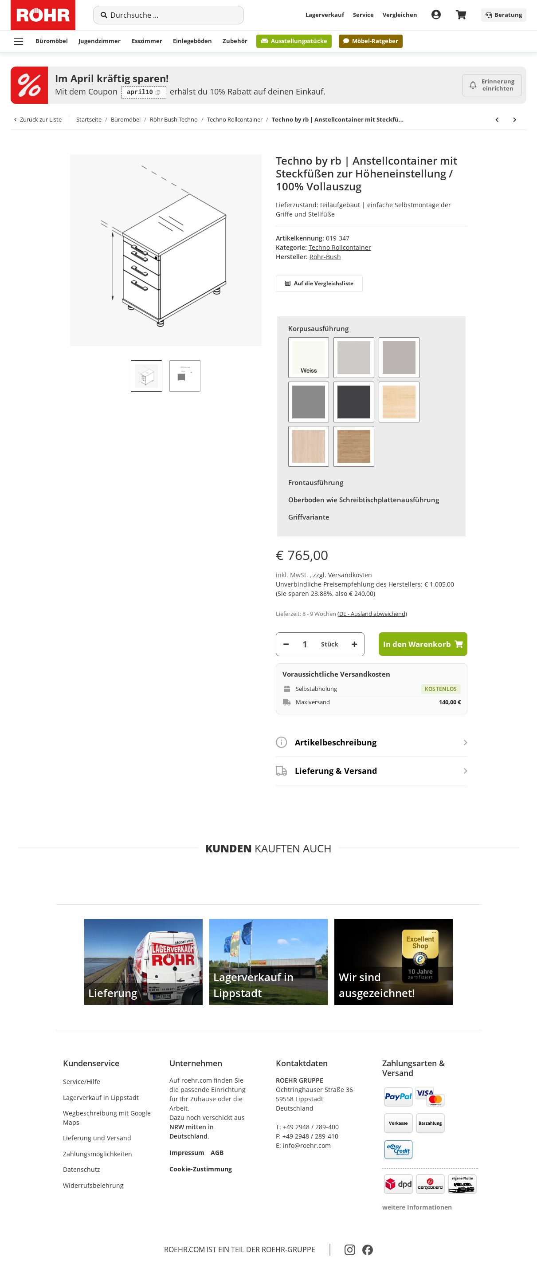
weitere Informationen (417, 1207)
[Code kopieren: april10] (143, 92)
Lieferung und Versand (97, 1138)
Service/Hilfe (81, 1081)
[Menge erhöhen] (354, 644)
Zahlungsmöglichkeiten (97, 1154)
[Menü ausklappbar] (19, 41)
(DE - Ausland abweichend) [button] (372, 614)
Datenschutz (81, 1169)
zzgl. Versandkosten (342, 575)
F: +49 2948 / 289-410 (307, 1136)
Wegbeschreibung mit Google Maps (107, 1118)
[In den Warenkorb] (70, 149)
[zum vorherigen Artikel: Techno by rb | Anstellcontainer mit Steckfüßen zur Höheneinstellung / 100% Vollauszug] (497, 120)
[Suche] (173, 15)
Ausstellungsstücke (294, 41)
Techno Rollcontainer (340, 247)
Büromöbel (51, 41)
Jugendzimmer (99, 41)
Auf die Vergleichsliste (319, 283)
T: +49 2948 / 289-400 (307, 1127)
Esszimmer (147, 41)
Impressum (186, 1152)
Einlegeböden (192, 41)
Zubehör (235, 41)
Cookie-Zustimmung (200, 1169)
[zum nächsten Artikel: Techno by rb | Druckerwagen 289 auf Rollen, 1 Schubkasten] (515, 120)
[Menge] (305, 644)
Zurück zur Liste (38, 119)
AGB (217, 1152)
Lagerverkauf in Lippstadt (101, 1097)
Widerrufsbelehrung (93, 1185)
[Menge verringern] (286, 644)
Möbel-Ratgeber (370, 41)
